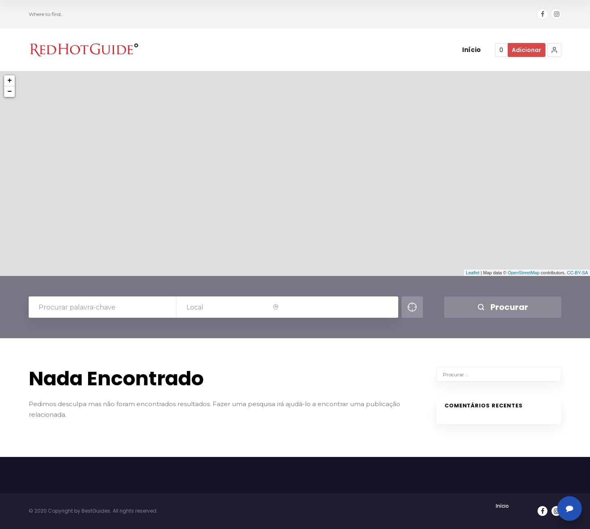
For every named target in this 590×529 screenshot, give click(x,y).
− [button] (9, 92)
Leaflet (472, 272)
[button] (554, 50)
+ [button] (9, 81)
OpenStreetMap (524, 272)
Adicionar (526, 50)
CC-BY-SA (577, 272)
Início (502, 505)
